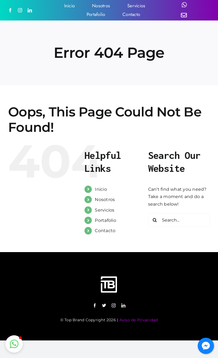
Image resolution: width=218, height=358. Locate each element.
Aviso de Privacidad (138, 319)
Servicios (104, 210)
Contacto (105, 230)
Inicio (101, 189)
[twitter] (104, 305)
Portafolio (105, 220)
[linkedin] (30, 10)
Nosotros (105, 199)
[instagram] (20, 10)
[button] (14, 344)
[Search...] (179, 220)
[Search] (155, 220)
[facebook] (10, 10)
